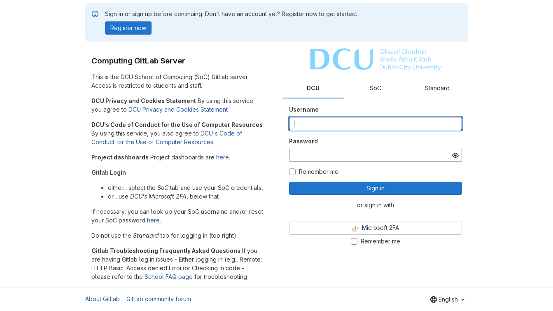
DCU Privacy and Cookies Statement (178, 109)
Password (303, 141)
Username (304, 109)
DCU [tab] (313, 87)
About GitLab (102, 298)
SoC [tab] (375, 87)
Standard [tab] (437, 87)
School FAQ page (169, 276)
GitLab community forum (158, 298)
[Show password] (455, 155)
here (222, 157)
